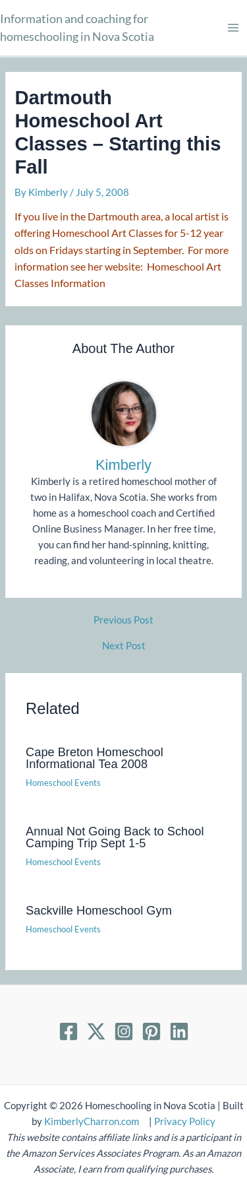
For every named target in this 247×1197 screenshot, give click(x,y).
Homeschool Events (63, 782)
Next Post (124, 646)
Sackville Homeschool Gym (99, 910)
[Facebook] (68, 1031)
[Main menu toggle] (233, 28)
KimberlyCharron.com (91, 1121)
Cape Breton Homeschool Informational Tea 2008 (94, 758)
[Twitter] (96, 1031)
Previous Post (123, 621)
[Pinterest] (151, 1031)
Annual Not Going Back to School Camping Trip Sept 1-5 (115, 837)
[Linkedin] (179, 1031)
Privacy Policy (184, 1121)
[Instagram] (124, 1031)
